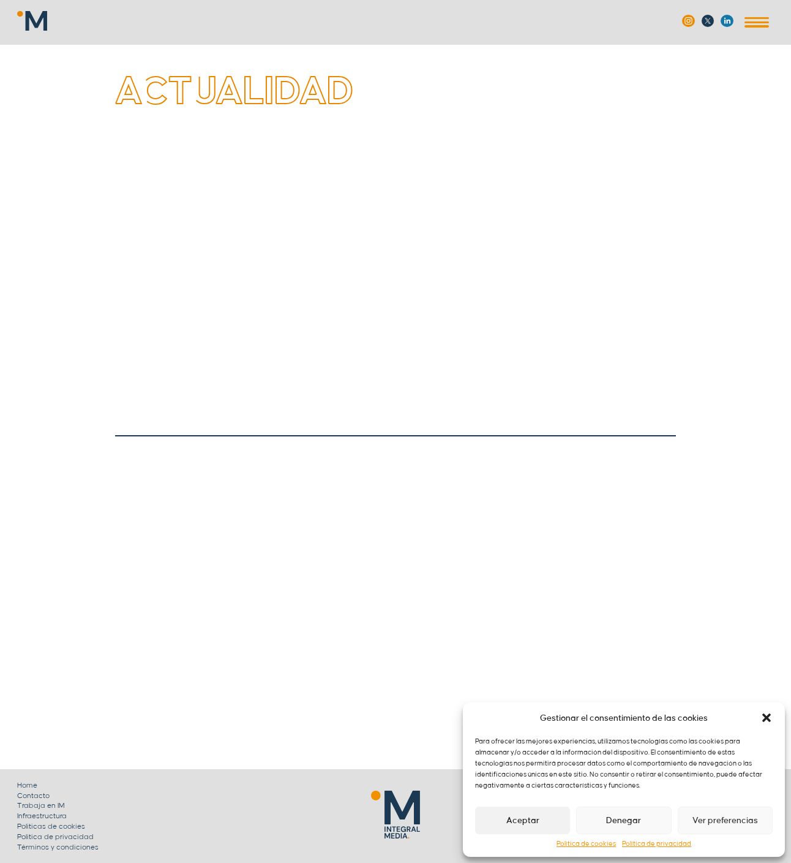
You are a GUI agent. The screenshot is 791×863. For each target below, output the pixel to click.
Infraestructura (42, 816)
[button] (766, 718)
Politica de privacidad (55, 837)
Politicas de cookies (51, 827)
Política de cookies (586, 844)
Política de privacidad (656, 844)
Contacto (33, 796)
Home (27, 785)
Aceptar (522, 820)
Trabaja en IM (41, 806)
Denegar (623, 820)
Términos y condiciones (58, 847)
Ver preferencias (725, 820)
